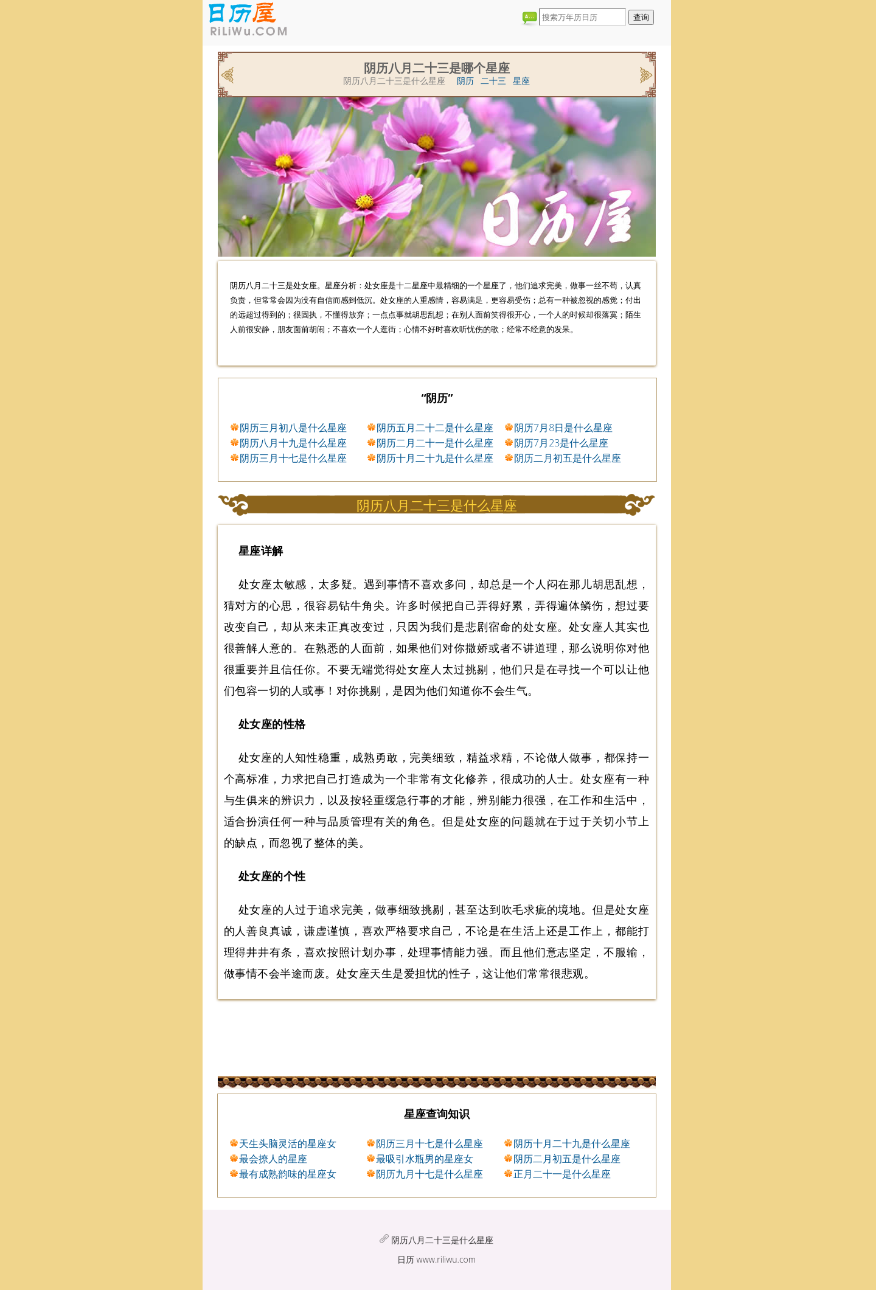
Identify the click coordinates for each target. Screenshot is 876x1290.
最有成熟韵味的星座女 (287, 1174)
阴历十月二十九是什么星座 (435, 458)
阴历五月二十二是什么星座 (435, 427)
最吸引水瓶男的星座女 (424, 1158)
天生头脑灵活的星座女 (287, 1143)
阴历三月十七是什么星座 (293, 458)
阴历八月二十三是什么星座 (442, 1240)
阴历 (465, 80)
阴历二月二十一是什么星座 (435, 442)
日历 (405, 1259)
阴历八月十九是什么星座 (293, 442)
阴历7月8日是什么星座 (563, 427)
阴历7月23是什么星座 (561, 442)
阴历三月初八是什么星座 (293, 427)
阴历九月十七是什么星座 (429, 1174)
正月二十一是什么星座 (562, 1174)
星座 (521, 80)
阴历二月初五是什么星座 (567, 458)
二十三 (493, 80)
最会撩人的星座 (273, 1158)
